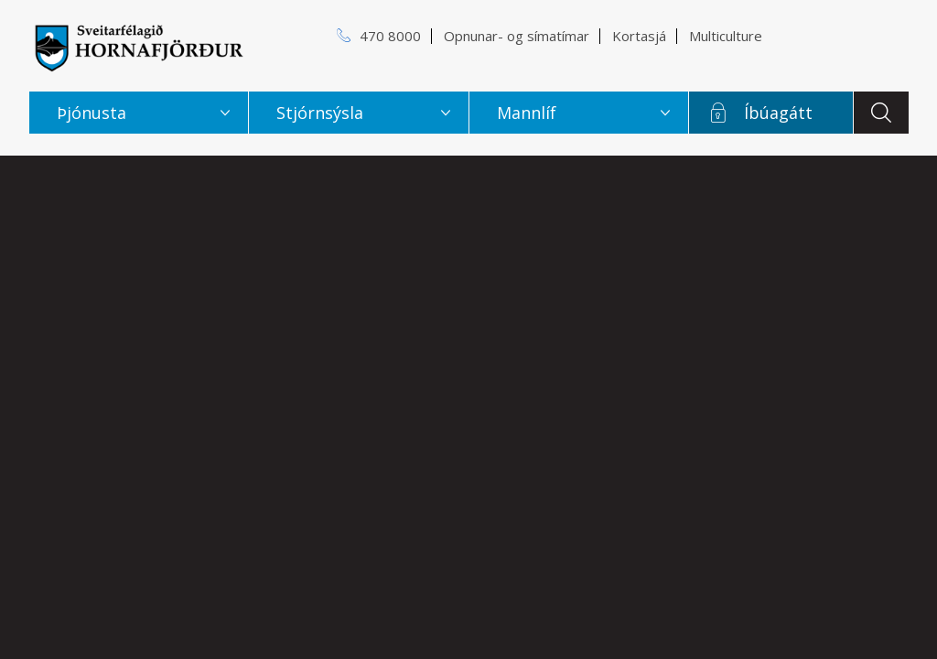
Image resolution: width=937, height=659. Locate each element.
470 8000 (390, 36)
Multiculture (725, 36)
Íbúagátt (778, 113)
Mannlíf (526, 113)
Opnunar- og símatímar (516, 36)
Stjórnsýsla (319, 113)
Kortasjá (639, 36)
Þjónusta (91, 113)
